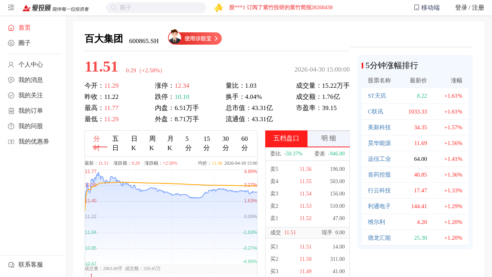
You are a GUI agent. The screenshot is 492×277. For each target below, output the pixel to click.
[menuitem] (32, 28)
